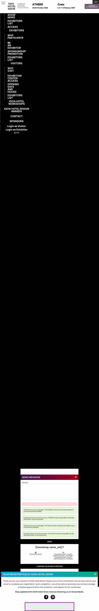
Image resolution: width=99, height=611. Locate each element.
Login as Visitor (16, 126)
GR (18, 132)
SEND (49, 541)
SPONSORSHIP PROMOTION (9, 53)
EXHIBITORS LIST (9, 22)
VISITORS (16, 63)
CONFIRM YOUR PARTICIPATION (49, 566)
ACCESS (9, 27)
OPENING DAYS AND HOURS (9, 88)
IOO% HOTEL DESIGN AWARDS (16, 110)
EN (15, 132)
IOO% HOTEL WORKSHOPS (16, 103)
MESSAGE (49, 490)
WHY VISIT (9, 69)
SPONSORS (17, 121)
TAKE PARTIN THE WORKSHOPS (92, 6)
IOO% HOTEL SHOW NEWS (9, 13)
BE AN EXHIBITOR (9, 45)
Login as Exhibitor (17, 129)
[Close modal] (76, 477)
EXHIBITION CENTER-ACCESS (9, 78)
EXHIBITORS (16, 30)
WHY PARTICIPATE (9, 37)
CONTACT (16, 116)
